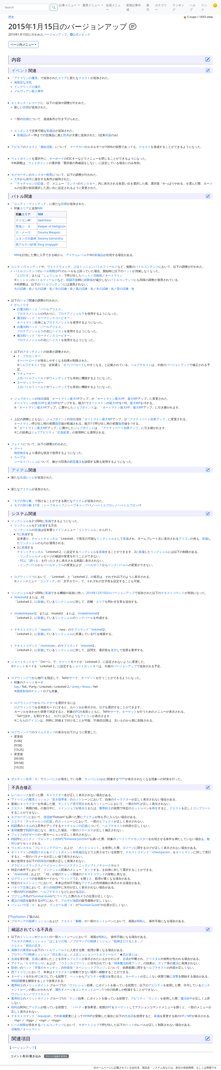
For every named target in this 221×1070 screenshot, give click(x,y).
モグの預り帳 (23, 501)
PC (60, 271)
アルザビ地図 (70, 900)
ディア (162, 963)
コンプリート (202, 808)
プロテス (23, 314)
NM (40, 208)
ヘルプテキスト (29, 365)
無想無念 (20, 453)
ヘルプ (193, 7)
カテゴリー (161, 7)
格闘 (55, 887)
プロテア (64, 314)
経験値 (88, 280)
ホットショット (89, 848)
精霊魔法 (76, 462)
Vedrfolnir (45, 220)
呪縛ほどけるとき (125, 941)
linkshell (97, 629)
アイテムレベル (76, 255)
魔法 (175, 963)
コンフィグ (47, 581)
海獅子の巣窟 (20, 950)
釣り (46, 887)
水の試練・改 (64, 289)
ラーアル (20, 457)
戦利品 (15, 1007)
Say (16, 687)
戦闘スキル (39, 852)
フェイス (17, 444)
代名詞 (129, 1016)
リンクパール (29, 565)
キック (88, 870)
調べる (34, 561)
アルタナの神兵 (21, 941)
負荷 (58, 423)
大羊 (17, 179)
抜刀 (43, 976)
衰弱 (14, 830)
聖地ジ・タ (23, 226)
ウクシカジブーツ (73, 963)
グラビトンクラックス (25, 865)
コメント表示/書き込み (40, 1056)
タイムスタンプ (45, 732)
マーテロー (77, 147)
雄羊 (29, 179)
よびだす (23, 275)
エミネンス (21, 131)
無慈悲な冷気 (23, 82)
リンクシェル (20, 521)
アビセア (17, 147)
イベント (20, 70)
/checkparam (161, 852)
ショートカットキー (24, 662)
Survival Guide (43, 896)
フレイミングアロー (48, 848)
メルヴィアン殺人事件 (28, 91)
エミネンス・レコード (25, 103)
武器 (108, 135)
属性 (58, 990)
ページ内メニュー (22, 45)
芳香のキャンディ (46, 968)
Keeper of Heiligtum (52, 226)
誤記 (81, 892)
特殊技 (42, 861)
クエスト (84, 78)
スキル (27, 826)
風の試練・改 (84, 289)
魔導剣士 (105, 808)
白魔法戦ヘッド (27, 309)
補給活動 (46, 147)
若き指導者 (59, 799)
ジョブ (24, 300)
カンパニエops (94, 779)
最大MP (133, 399)
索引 (147, 7)
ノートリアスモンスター (132, 839)
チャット (65, 662)
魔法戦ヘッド (26, 318)
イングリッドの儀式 (27, 87)
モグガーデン (20, 175)
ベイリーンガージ (55, 865)
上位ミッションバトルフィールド (95, 267)
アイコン (184, 539)
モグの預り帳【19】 (27, 505)
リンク (204, 7)
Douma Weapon (49, 232)
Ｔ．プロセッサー (28, 356)
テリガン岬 (23, 220)
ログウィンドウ (24, 577)
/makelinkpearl (24, 613)
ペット (127, 271)
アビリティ (91, 976)
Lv (27, 135)
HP (85, 1016)
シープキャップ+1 (79, 505)
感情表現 (22, 691)
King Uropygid (48, 244)
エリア (62, 78)
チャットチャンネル (45, 539)
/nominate (47, 646)
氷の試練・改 (105, 289)
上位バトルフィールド (31, 378)
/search (45, 629)
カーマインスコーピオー (54, 318)
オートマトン (114, 275)
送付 (114, 650)
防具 (66, 135)
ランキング (178, 7)
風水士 (83, 808)
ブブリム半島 (20, 896)
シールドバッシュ (26, 462)
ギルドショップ (30, 883)
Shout (86, 687)
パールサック (52, 565)
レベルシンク (20, 795)
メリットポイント (61, 852)
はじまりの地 (58, 941)
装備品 (50, 131)
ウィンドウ (68, 878)
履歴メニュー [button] (91, 5)
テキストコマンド (173, 593)
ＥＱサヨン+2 (35, 963)
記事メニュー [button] (68, 5)
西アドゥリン (20, 972)
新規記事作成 (133, 7)
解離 (79, 921)
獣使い (15, 968)
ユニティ (20, 204)
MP (90, 1016)
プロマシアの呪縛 (23, 921)
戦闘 (14, 826)
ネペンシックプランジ (90, 968)
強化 (40, 399)
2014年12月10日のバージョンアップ (110, 593)
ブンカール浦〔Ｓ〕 (62, 905)
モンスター (87, 183)
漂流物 (47, 817)
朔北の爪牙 (33, 946)
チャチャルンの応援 (30, 183)
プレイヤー (47, 703)
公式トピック (80, 34)
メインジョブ (67, 808)
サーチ (73, 678)
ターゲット (88, 678)
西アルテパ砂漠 (26, 244)
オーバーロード (27, 360)
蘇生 (52, 830)
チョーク (105, 865)
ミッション (23, 280)
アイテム (20, 470)
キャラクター (55, 795)
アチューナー (26, 374)
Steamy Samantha (50, 238)
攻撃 (175, 976)
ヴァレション (78, 985)
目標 (26, 107)
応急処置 (63, 432)
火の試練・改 (23, 289)
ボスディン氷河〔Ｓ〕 (25, 779)
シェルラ (78, 314)
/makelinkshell (88, 613)
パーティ (78, 1007)
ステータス (86, 830)
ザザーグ (32, 835)
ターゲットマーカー (30, 382)
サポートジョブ (89, 1025)
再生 (81, 804)
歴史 (11, 17)
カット (77, 799)
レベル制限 (47, 271)
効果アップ (157, 419)
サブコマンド (80, 629)
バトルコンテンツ (147, 267)
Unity (75, 687)
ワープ (61, 896)
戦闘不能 (72, 280)
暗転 (140, 921)
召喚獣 (97, 275)
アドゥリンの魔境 (26, 78)
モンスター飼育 (42, 175)
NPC (137, 804)
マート (18, 448)
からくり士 (21, 305)
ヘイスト (58, 331)
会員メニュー (113, 7)
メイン (59, 530)
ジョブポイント (24, 399)
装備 (48, 521)
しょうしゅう (52, 275)
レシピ (30, 477)
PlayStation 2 (19, 917)
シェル (36, 314)
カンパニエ (50, 779)
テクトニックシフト (83, 865)
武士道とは (59, 954)
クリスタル (153, 959)
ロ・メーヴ (23, 232)
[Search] (25, 7)
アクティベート (140, 419)
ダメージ (128, 848)
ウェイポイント (21, 158)
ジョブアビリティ (43, 432)
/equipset (44, 1016)
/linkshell (20, 597)
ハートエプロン (104, 505)
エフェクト (106, 821)
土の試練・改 (43, 289)
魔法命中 (186, 998)
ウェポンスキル (21, 848)
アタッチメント (33, 352)
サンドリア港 (67, 804)
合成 (23, 477)
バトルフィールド (46, 280)
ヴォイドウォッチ (59, 267)
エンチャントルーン (89, 990)
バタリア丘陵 (20, 887)
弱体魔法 (120, 963)
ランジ (73, 998)
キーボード (56, 158)
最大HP (75, 399)
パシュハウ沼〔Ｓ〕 (24, 905)
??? (122, 779)
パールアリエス (50, 309)
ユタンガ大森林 (26, 238)
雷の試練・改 (125, 289)
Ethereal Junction (76, 839)
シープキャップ (54, 505)
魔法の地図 (18, 900)
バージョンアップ (55, 34)
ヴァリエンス (40, 994)
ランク (71, 183)
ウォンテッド (37, 204)
